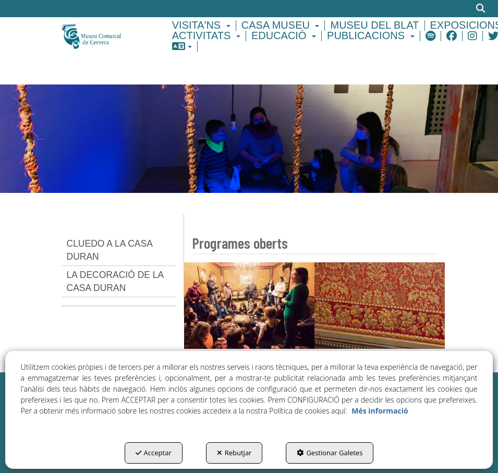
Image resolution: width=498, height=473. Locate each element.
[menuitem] (202, 25)
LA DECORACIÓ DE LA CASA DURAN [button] (115, 281)
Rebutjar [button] (234, 452)
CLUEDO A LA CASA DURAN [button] (110, 250)
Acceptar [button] (154, 452)
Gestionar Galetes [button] (329, 452)
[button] (103, 36)
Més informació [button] (379, 411)
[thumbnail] (249, 305)
